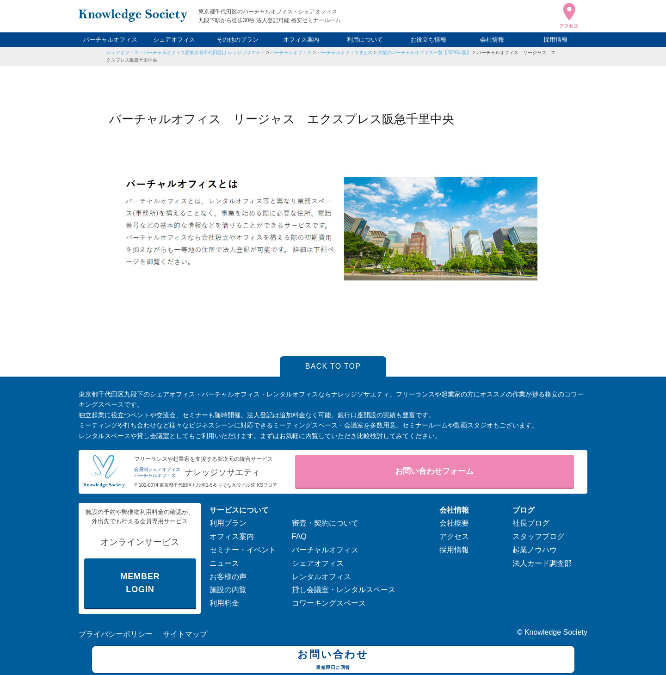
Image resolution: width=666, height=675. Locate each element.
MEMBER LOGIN (140, 583)
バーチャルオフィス (110, 39)
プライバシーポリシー (116, 634)
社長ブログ (530, 523)
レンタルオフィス (321, 577)
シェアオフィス (174, 39)
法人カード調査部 (542, 563)
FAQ (299, 536)
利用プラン (228, 523)
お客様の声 (228, 577)
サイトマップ (185, 634)
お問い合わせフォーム (434, 471)
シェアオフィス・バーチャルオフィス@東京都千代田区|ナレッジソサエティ (185, 52)
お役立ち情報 (428, 39)
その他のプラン (237, 39)
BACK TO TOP (333, 366)
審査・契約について (325, 523)
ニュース (224, 563)
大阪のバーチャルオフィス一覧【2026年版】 (424, 52)
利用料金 (224, 603)
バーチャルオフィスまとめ (345, 52)
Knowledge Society (555, 632)
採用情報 (555, 39)
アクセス (454, 536)
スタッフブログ (538, 536)
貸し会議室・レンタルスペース (343, 590)
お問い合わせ (333, 661)
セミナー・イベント (243, 550)
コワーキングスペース (329, 603)
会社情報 (492, 39)
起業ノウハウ (534, 550)
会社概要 (454, 523)
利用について (365, 39)
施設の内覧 (228, 590)
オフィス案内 (301, 39)
